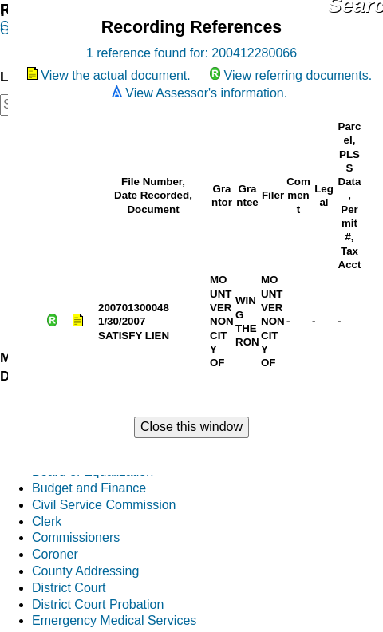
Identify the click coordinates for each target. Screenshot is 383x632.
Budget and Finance (89, 488)
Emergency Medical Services (114, 620)
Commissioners (76, 537)
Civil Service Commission (104, 505)
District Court (68, 587)
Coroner (55, 554)
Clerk (46, 521)
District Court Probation (98, 604)
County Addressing (85, 571)
